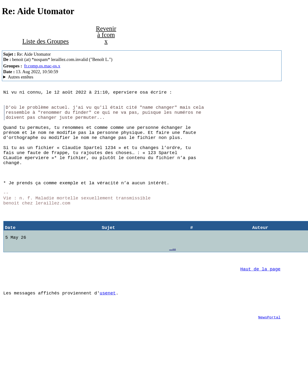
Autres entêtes (20, 76)
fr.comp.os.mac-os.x (42, 65)
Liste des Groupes (45, 41)
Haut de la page (260, 299)
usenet (108, 326)
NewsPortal (269, 353)
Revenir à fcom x (106, 35)
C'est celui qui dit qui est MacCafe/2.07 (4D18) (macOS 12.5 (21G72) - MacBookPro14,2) (141, 77)
